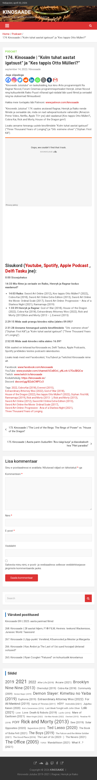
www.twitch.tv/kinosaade (28, 374)
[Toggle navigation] (7, 26)
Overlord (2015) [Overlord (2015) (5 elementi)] (72, 717)
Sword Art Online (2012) (18, 401)
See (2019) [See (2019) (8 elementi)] (77, 722)
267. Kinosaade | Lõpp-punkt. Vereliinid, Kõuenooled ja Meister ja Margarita (47, 639)
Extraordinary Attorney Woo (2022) (24, 391)
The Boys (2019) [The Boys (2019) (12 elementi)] (41, 733)
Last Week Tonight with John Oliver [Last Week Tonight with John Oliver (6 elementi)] (62, 708)
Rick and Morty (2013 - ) (39, 397)
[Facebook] (8, 80)
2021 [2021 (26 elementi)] (21, 682)
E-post (10, 530)
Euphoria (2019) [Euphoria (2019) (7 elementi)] (27, 699)
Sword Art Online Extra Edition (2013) (53, 401)
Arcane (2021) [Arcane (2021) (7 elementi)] (63, 682)
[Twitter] (20, 80)
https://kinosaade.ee (33, 378)
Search (88, 598)
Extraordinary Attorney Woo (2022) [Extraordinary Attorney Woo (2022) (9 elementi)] (60, 699)
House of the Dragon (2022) (20, 394)
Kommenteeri (14, 474)
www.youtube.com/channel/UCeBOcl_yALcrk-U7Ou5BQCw (49, 370)
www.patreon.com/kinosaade (62, 102)
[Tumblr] (49, 80)
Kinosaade (35, 69)
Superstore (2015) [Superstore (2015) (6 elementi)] (36, 728)
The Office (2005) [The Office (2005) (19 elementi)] (22, 741)
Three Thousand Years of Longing (23, 411)
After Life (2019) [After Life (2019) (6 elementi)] (46, 682)
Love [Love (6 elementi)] (18, 712)
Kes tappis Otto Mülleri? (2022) (53, 394)
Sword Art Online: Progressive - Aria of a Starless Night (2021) (39, 407)
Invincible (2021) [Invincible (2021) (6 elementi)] (73, 704)
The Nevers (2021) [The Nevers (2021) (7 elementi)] (76, 737)
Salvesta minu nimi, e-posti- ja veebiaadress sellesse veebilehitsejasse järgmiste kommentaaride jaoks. (45, 566)
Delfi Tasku (16, 271)
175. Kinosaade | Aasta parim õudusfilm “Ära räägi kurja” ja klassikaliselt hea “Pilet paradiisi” (47, 443)
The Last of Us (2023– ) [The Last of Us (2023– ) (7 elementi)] (50, 737)
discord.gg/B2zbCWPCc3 (29, 381)
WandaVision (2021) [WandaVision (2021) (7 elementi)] (59, 742)
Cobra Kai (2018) (27, 387)
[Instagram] (14, 80)
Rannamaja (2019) (15, 397)
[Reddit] (25, 80)
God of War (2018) (54, 391)
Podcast (11, 51)
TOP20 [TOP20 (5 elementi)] (43, 743)
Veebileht (10, 545)
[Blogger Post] (43, 80)
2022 (14, 387)
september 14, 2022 (16, 69)
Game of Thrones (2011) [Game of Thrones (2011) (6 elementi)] (43, 704)
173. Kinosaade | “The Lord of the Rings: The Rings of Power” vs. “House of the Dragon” (50, 429)
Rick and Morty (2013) (65, 397)
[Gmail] (55, 80)
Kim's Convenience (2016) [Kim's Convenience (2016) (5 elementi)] (33, 708)
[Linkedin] (31, 80)
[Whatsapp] (37, 80)
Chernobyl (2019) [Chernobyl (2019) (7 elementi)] (46, 688)
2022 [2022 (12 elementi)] (32, 682)
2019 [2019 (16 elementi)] (9, 682)
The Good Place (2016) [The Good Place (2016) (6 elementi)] (24, 737)
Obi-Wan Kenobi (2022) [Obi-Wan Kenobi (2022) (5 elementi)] (54, 717)
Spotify (51, 265)
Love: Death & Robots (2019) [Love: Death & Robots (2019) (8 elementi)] (39, 712)
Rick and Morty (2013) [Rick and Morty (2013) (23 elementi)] (45, 721)
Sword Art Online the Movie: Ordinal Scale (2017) (31, 404)
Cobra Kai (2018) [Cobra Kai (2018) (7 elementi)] (67, 688)
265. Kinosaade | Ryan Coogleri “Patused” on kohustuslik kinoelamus (44, 657)
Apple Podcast (74, 265)
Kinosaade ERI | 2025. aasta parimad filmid (29, 621)
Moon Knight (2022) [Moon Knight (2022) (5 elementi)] (35, 717)
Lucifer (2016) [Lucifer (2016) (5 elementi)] (64, 713)
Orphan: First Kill (79, 394)
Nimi (8, 515)
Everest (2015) (45, 387)
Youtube (33, 265)
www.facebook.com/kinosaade (35, 367)
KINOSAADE (17, 12)
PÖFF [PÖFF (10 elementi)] (16, 722)
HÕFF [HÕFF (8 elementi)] (60, 703)
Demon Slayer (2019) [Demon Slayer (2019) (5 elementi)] (23, 694)
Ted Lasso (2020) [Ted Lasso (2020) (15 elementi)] (62, 727)
